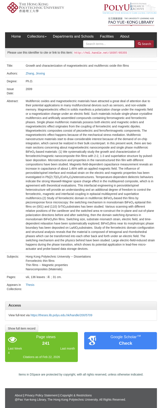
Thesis (30, 284)
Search (144, 44)
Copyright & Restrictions (76, 395)
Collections (37, 36)
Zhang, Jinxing (35, 73)
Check (125, 343)
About (124, 36)
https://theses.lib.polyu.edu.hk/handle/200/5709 (61, 315)
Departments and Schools (73, 36)
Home (16, 36)
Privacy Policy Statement (41, 395)
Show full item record (21, 328)
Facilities (107, 36)
